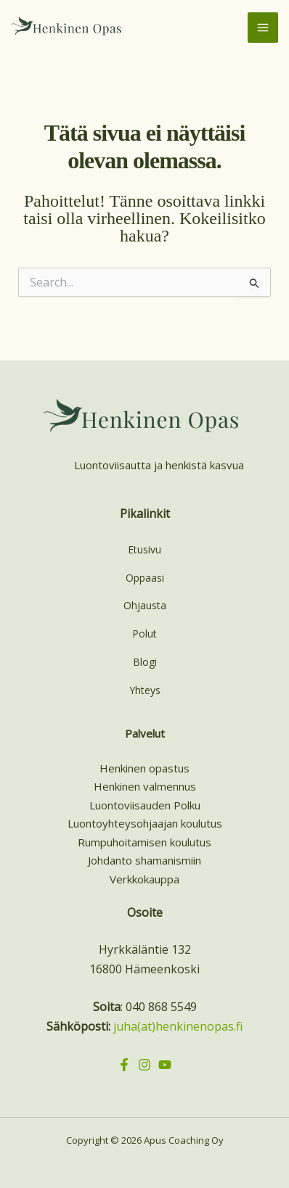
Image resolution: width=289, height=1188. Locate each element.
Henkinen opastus (144, 768)
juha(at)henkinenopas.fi (178, 1026)
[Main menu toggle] (263, 27)
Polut (144, 633)
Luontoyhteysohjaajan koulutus (145, 823)
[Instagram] (144, 1064)
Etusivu (144, 549)
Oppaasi (145, 578)
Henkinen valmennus (145, 786)
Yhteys (144, 690)
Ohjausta (144, 605)
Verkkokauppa (144, 879)
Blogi (145, 662)
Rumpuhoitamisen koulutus (144, 842)
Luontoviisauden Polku (144, 805)
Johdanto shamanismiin (144, 860)
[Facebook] (124, 1064)
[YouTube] (164, 1064)
